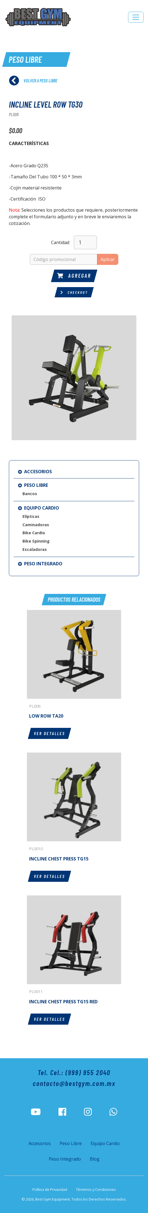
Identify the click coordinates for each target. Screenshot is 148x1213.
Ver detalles (49, 733)
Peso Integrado (40, 564)
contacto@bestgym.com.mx (74, 1083)
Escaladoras (34, 549)
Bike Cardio (33, 532)
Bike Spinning (36, 541)
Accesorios (35, 472)
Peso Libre (33, 485)
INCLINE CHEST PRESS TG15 (58, 859)
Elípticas (30, 516)
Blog (94, 1159)
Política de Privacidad (49, 1189)
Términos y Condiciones (96, 1189)
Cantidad (60, 242)
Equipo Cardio (38, 508)
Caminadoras (35, 524)
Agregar (74, 275)
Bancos (29, 493)
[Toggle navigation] (136, 17)
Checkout (74, 292)
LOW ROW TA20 (46, 716)
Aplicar (108, 259)
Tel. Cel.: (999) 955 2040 (74, 1072)
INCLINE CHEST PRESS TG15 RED (63, 1002)
